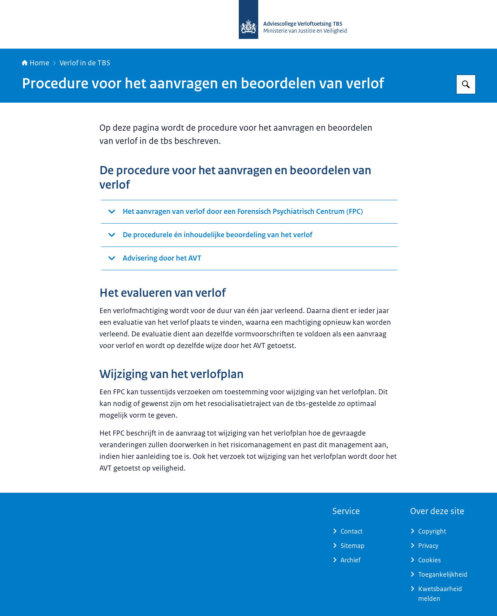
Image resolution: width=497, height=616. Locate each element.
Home (35, 63)
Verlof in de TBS (84, 63)
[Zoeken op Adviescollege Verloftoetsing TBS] (466, 84)
